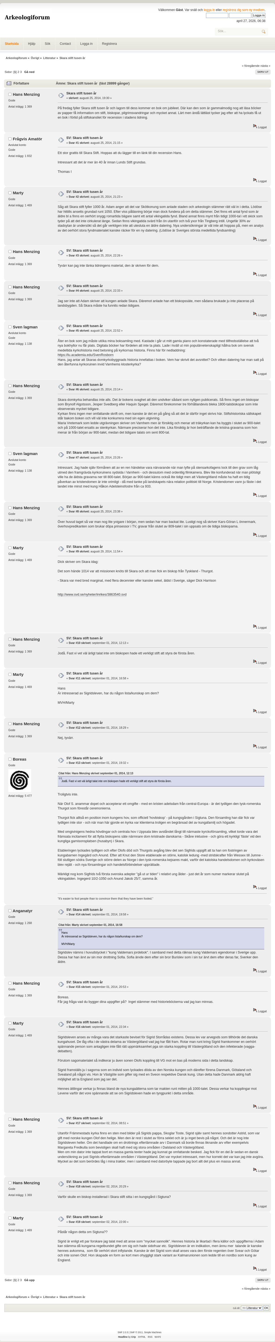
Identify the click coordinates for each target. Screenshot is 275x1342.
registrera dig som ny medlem (244, 10)
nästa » (265, 65)
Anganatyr (22, 910)
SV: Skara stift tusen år (84, 138)
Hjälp (31, 44)
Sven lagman (25, 327)
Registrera (109, 44)
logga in (209, 10)
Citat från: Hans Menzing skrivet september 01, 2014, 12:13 (96, 773)
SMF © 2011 (136, 1332)
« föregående (251, 65)
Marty (18, 192)
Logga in (86, 44)
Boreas (20, 759)
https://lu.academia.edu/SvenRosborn (86, 355)
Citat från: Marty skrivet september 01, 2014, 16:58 (90, 924)
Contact (65, 44)
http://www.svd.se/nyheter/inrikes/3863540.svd (92, 594)
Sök (47, 44)
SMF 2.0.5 (123, 1332)
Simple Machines (152, 1332)
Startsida (12, 44)
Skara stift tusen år (81, 93)
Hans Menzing (26, 94)
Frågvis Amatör (27, 139)
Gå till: (236, 1308)
